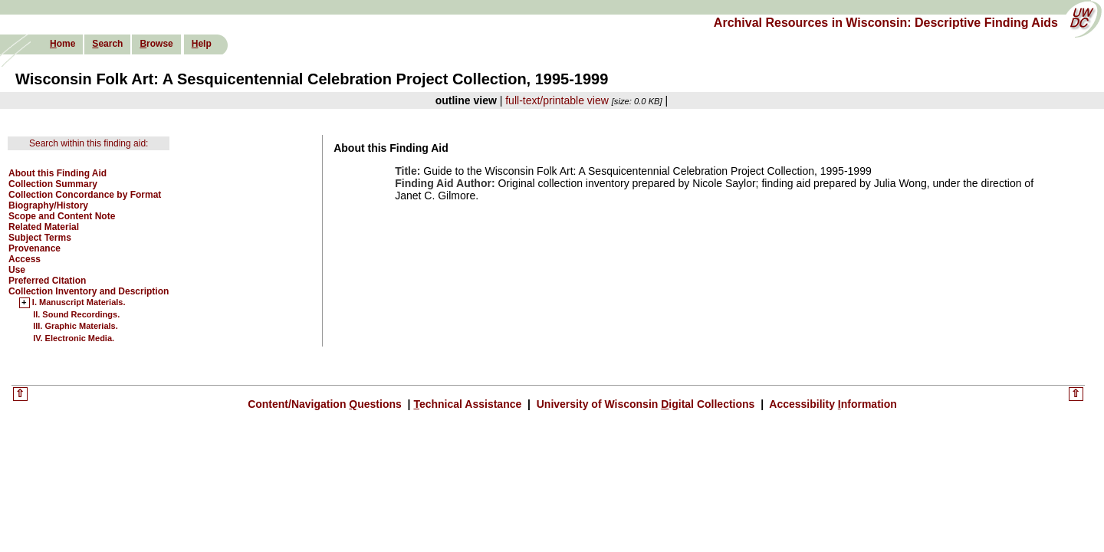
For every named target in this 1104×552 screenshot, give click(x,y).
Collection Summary (52, 184)
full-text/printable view (557, 100)
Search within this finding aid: (88, 143)
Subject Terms (39, 237)
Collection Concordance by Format (84, 194)
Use (16, 269)
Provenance (34, 248)
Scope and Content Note (61, 216)
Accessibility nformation (832, 404)
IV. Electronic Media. (73, 338)
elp (202, 43)
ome (62, 43)
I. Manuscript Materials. (79, 302)
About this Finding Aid (57, 173)
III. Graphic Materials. (75, 325)
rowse (156, 43)
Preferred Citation (47, 280)
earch (107, 43)
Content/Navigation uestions (326, 404)
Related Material (43, 227)
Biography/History (48, 205)
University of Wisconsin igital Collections (645, 404)
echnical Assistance (468, 404)
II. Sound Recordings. (76, 314)
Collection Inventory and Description (88, 291)
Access (24, 259)
